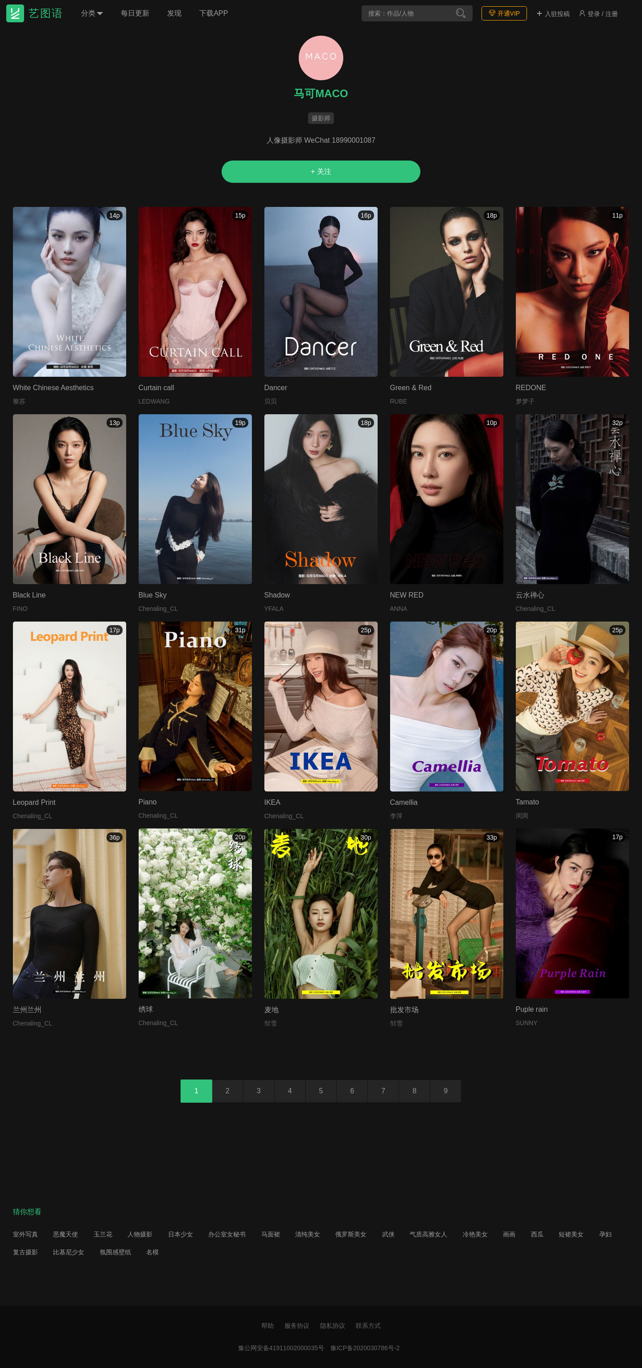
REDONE (531, 387)
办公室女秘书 (227, 1234)
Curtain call (156, 387)
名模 (152, 1252)
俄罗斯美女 (350, 1234)
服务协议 (296, 1325)
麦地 (271, 1010)
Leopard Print (34, 802)
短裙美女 (571, 1234)
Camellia (404, 802)
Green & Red (411, 387)
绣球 (146, 1009)
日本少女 (180, 1234)
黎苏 (19, 401)
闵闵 (522, 815)
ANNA (398, 608)
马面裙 (270, 1234)
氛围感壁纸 (115, 1252)
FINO (20, 608)
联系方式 (368, 1325)
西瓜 (537, 1234)
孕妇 (605, 1234)
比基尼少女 (68, 1252)
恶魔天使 (65, 1234)
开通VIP (504, 13)
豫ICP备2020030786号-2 (365, 1348)
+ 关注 (321, 171)
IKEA (272, 802)
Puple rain (532, 1009)
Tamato (527, 802)
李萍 (396, 816)
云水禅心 (530, 595)
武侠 (388, 1234)
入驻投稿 (553, 13)
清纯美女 (307, 1234)
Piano (148, 802)
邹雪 (270, 1023)
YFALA (274, 608)
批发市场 (404, 1010)
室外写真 (25, 1234)
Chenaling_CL (158, 608)
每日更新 (135, 13)
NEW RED (407, 595)
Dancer (276, 387)
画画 (509, 1234)
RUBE (398, 401)
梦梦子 (525, 401)
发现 (174, 13)
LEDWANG (154, 401)
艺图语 (46, 13)
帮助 (267, 1325)
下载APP (213, 13)
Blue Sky (153, 595)
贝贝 (270, 401)
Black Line (29, 595)
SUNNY (527, 1022)
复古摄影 (25, 1252)
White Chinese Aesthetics (53, 387)
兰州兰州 (27, 1010)
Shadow (277, 595)
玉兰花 (103, 1234)
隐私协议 (332, 1325)
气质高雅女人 (428, 1234)
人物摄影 (140, 1234)
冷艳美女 (475, 1234)
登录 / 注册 (598, 13)
